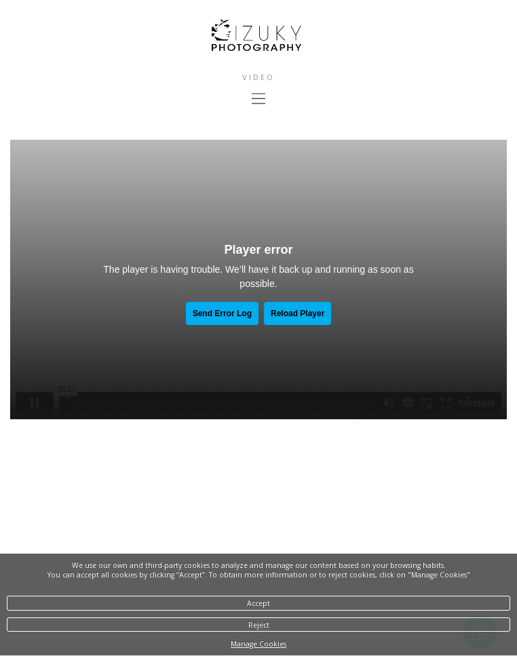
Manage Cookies (258, 644)
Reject (258, 625)
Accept (258, 603)
